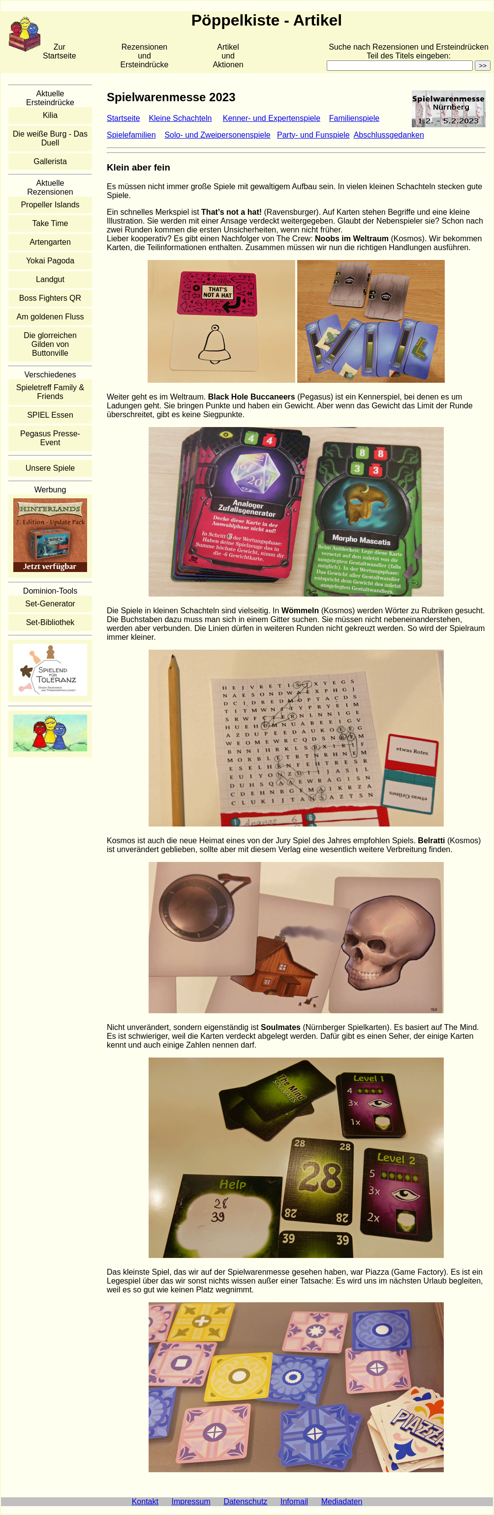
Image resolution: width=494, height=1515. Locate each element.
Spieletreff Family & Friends (50, 391)
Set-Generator (50, 604)
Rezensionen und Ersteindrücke (145, 56)
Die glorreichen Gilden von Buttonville (50, 344)
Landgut (50, 279)
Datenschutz (245, 1501)
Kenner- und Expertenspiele (271, 118)
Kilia (50, 115)
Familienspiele (354, 118)
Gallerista (50, 161)
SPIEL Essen (50, 415)
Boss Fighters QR (50, 298)
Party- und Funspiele (313, 135)
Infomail (294, 1501)
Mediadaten (342, 1501)
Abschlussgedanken (389, 135)
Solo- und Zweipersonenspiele (217, 135)
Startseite (123, 118)
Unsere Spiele (50, 468)
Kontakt (145, 1501)
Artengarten (50, 242)
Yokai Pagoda (50, 261)
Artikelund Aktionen (228, 56)
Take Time (50, 223)
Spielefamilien (131, 135)
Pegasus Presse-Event (50, 438)
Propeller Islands (50, 204)
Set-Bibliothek (50, 622)
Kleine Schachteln (180, 118)
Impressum (191, 1501)
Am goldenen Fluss (50, 317)
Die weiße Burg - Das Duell (50, 138)
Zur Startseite (59, 51)
